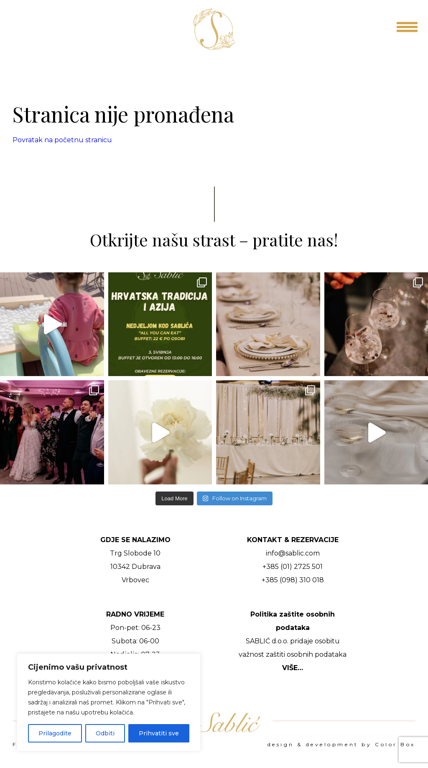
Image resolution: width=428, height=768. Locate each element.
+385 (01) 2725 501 (292, 567)
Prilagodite (54, 733)
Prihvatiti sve (159, 733)
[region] (109, 702)
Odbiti (105, 733)
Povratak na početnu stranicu (62, 140)
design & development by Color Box (341, 744)
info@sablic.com (293, 553)
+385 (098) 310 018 (293, 580)
